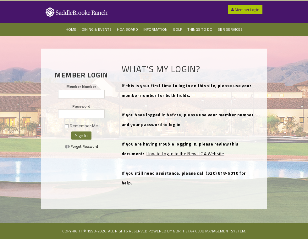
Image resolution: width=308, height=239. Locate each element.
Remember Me (81, 126)
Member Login (245, 10)
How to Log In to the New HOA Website (185, 153)
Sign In (81, 135)
